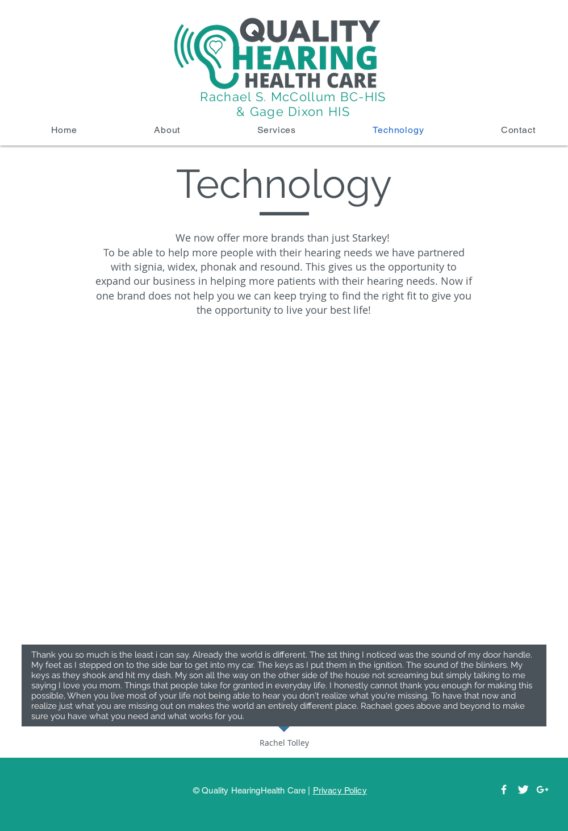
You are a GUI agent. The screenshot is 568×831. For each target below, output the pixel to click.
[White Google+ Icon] (542, 789)
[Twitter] (523, 789)
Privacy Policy (340, 790)
